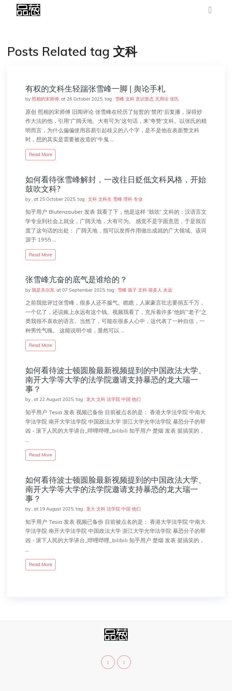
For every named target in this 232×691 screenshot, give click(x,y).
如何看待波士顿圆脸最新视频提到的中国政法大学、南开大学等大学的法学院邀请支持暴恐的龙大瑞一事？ (115, 379)
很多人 (155, 290)
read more (40, 154)
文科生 (105, 199)
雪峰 (119, 99)
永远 (167, 290)
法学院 (113, 399)
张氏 (174, 99)
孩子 (132, 290)
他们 (136, 399)
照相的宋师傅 (45, 99)
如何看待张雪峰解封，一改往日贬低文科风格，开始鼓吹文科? (115, 184)
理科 (127, 199)
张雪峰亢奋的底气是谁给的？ (76, 279)
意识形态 (145, 99)
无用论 (162, 99)
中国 (125, 399)
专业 (138, 199)
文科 (129, 99)
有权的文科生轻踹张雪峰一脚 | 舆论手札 (95, 89)
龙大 (90, 399)
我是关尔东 (43, 290)
